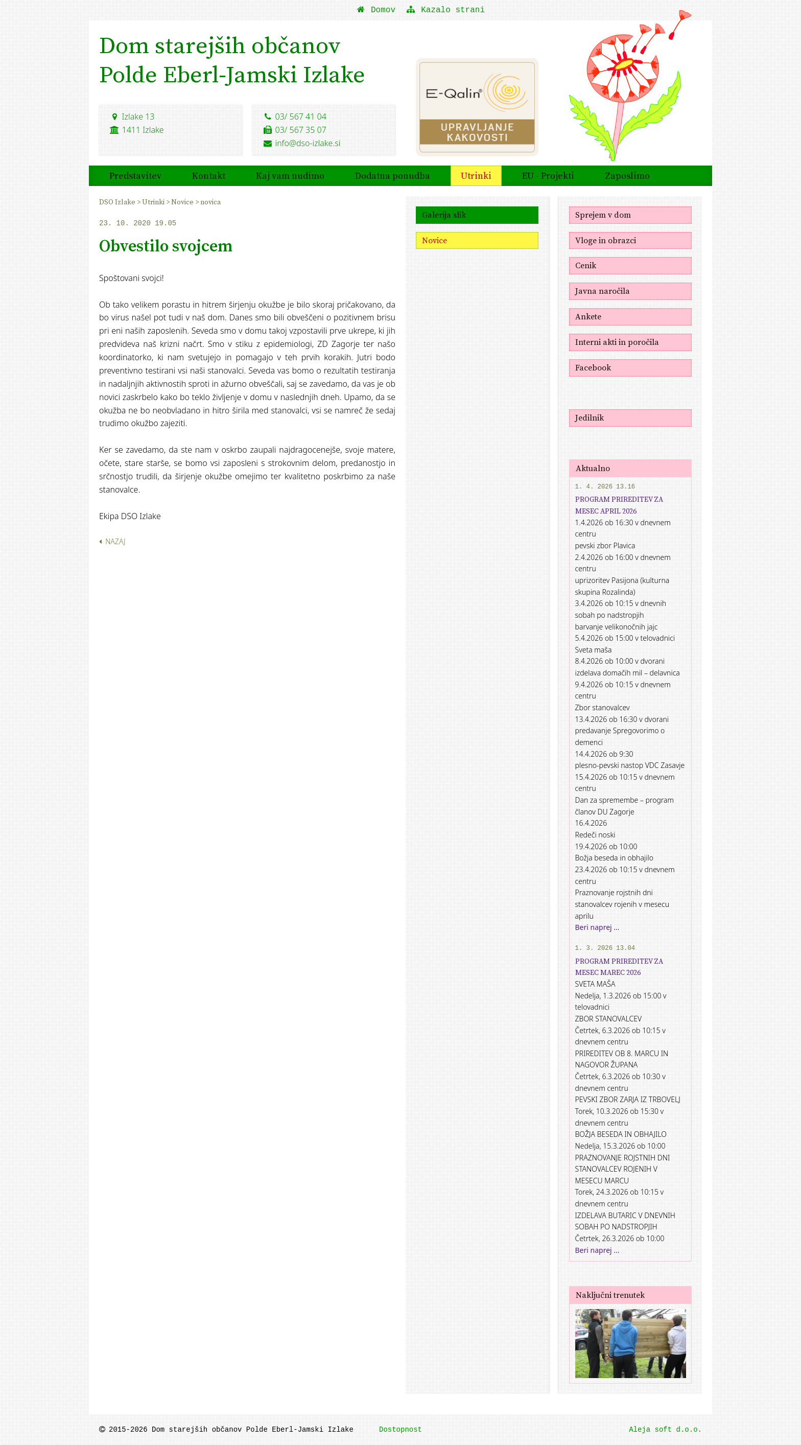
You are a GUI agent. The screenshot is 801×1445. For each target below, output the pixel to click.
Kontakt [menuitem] (208, 175)
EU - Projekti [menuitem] (548, 175)
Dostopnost (400, 1430)
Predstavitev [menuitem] (135, 175)
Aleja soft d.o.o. (665, 1430)
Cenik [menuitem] (585, 265)
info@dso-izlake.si (302, 142)
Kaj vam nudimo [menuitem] (290, 175)
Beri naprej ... (597, 926)
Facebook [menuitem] (593, 366)
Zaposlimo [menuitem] (627, 175)
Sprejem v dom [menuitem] (603, 214)
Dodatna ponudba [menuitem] (392, 175)
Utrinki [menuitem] (476, 175)
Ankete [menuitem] (588, 316)
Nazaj (112, 541)
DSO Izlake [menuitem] (118, 201)
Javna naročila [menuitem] (602, 290)
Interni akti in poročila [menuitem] (617, 341)
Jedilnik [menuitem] (589, 417)
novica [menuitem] (210, 201)
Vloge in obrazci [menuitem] (605, 239)
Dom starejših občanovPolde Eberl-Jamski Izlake (232, 60)
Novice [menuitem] (183, 201)
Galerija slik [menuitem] (444, 214)
